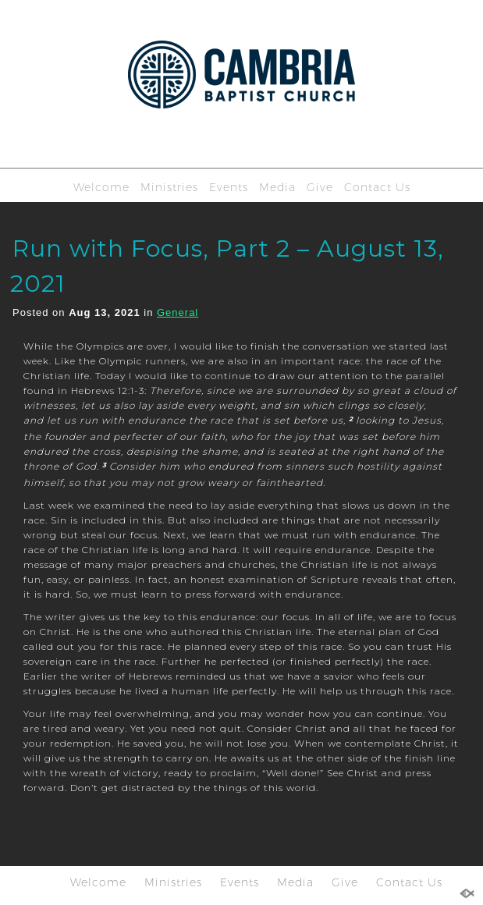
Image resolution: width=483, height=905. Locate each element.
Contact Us (377, 187)
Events (228, 187)
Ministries (169, 187)
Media (277, 187)
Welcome (101, 187)
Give (320, 187)
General (177, 312)
